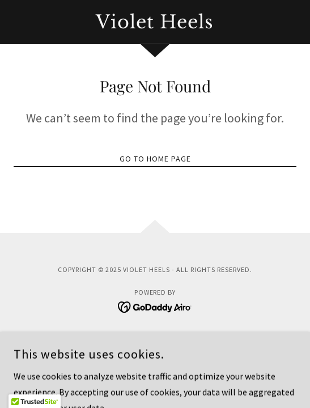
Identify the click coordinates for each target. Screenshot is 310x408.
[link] (155, 22)
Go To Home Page (155, 159)
